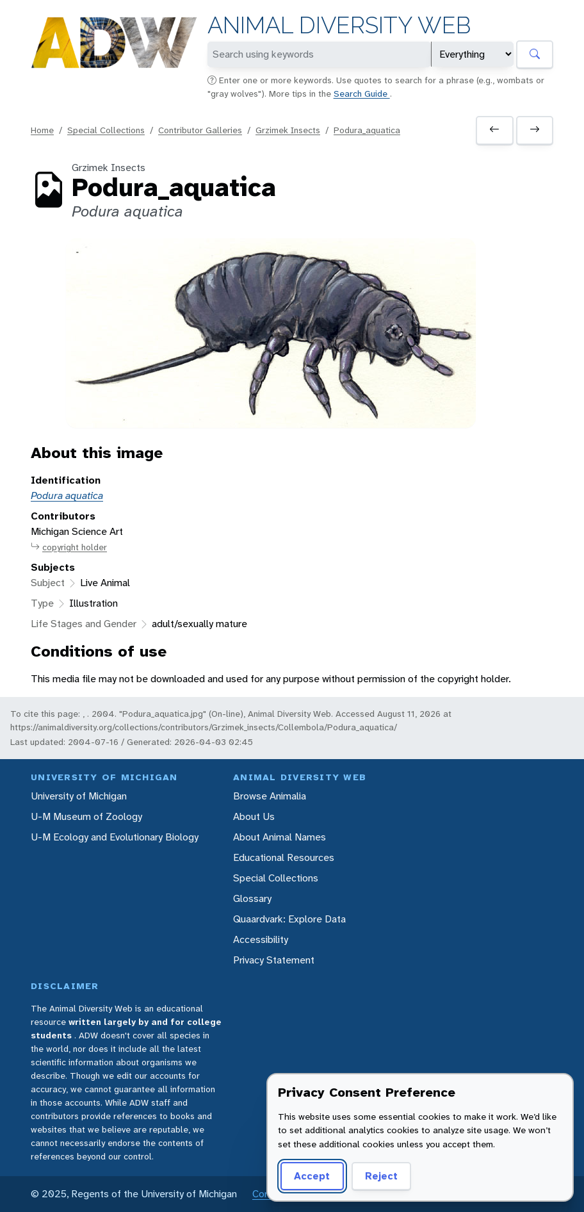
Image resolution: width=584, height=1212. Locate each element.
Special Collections (106, 130)
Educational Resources (283, 857)
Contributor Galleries (200, 130)
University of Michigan (79, 796)
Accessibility (260, 939)
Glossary (252, 898)
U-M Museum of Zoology (86, 816)
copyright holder (69, 547)
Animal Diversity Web (339, 25)
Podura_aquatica (367, 130)
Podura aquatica (67, 495)
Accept (312, 1176)
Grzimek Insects (288, 130)
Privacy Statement (273, 960)
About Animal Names (279, 837)
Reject (381, 1176)
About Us (254, 816)
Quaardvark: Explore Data (289, 919)
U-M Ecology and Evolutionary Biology (115, 837)
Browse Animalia (269, 796)
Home (42, 130)
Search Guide (362, 93)
